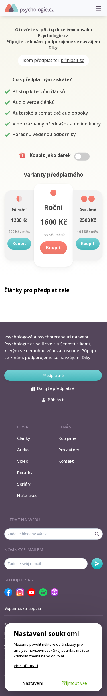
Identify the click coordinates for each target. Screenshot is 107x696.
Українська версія (22, 608)
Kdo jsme (67, 438)
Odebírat (97, 563)
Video (22, 461)
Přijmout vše (74, 683)
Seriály (24, 484)
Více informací (26, 665)
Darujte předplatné (53, 388)
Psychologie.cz (29, 8)
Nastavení (32, 683)
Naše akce (27, 495)
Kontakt (66, 461)
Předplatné (53, 375)
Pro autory (68, 449)
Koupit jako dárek (54, 155)
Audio (23, 449)
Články (23, 438)
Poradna (25, 472)
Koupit (19, 243)
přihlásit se (72, 60)
